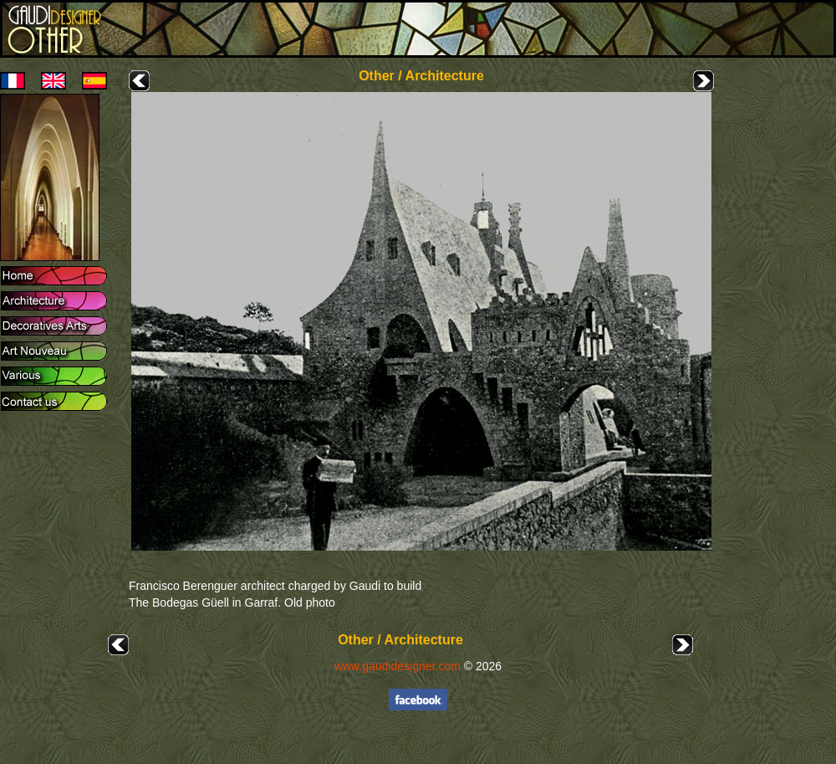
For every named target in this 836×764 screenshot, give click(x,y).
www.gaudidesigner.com (397, 666)
